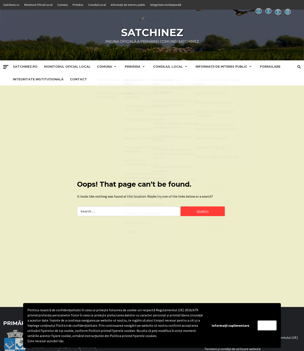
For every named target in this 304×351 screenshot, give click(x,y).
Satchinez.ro (11, 5)
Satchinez (152, 32)
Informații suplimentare (230, 325)
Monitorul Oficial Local (38, 5)
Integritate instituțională (165, 5)
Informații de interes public (128, 5)
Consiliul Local (97, 5)
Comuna (62, 5)
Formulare (270, 67)
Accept (267, 325)
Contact (78, 79)
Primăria (78, 5)
